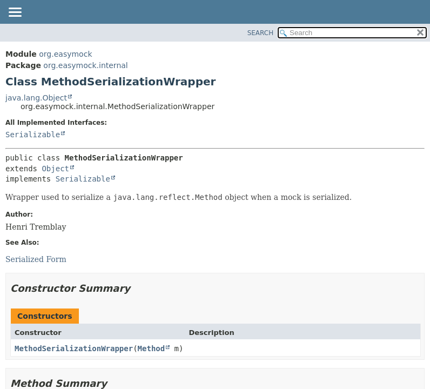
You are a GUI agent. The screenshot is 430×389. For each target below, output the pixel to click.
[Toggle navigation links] (14, 13)
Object (55, 168)
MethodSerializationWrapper (74, 348)
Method (151, 348)
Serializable (32, 134)
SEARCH (260, 33)
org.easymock (65, 54)
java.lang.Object (36, 97)
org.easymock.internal (85, 65)
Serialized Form (35, 259)
